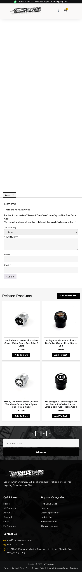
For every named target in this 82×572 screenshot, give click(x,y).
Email (7, 265)
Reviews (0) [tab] (9, 195)
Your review (11, 237)
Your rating (10, 227)
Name (8, 254)
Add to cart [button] (21, 355)
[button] (72, 10)
